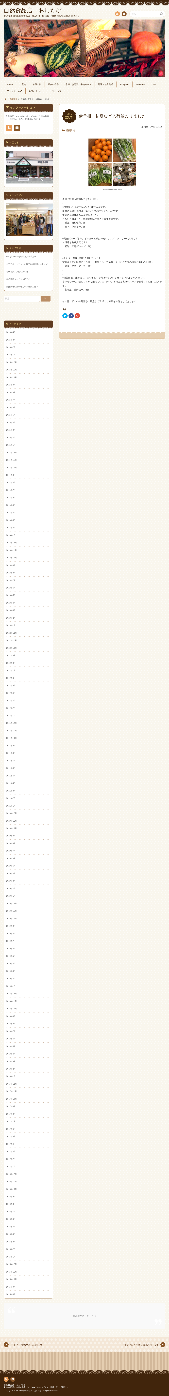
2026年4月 (11, 332)
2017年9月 (11, 1106)
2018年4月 (11, 1054)
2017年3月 (11, 1151)
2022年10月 (11, 648)
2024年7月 (11, 490)
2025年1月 (11, 445)
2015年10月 (11, 1279)
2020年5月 (11, 866)
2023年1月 (11, 625)
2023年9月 (11, 565)
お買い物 (37, 84)
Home (10, 84)
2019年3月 (11, 971)
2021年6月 (11, 768)
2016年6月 (11, 1219)
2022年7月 (11, 670)
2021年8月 (11, 753)
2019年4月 (11, 963)
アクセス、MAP (14, 91)
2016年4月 (11, 1234)
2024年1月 (11, 535)
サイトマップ (55, 91)
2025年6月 (11, 407)
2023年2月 (11, 618)
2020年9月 (11, 836)
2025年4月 (11, 422)
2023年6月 (11, 588)
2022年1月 (11, 715)
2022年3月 (11, 700)
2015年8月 (11, 1294)
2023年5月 (11, 595)
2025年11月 (11, 370)
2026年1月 (11, 355)
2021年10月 (11, 738)
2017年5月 (11, 1136)
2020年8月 (11, 843)
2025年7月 (11, 400)
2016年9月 (11, 1196)
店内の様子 (53, 84)
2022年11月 (11, 640)
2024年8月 (11, 482)
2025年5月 (11, 415)
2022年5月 (11, 685)
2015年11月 (11, 1272)
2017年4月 (11, 1144)
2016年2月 (11, 1249)
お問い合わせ (124, 14)
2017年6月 (11, 1129)
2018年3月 (11, 1061)
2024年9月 (11, 475)
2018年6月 (11, 1039)
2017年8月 (11, 1114)
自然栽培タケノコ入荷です (18, 279)
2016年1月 (11, 1257)
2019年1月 (11, 986)
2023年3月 (11, 610)
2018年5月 (11, 1046)
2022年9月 (11, 655)
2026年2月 (11, 347)
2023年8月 (11, 573)
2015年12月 (11, 1264)
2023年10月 (11, 558)
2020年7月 (11, 851)
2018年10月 (11, 1009)
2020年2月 (11, 888)
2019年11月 (11, 911)
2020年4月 (11, 873)
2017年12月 (11, 1084)
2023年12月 (11, 543)
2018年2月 (11, 1069)
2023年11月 (11, 550)
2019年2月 (11, 978)
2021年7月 (11, 761)
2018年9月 (11, 1016)
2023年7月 (11, 580)
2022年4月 (11, 693)
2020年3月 (11, 881)
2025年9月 (11, 385)
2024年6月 (11, 497)
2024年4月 (11, 512)
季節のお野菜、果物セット (78, 84)
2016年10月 (11, 1189)
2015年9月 (11, 1287)
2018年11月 (11, 1001)
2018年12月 (11, 993)
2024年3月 (11, 520)
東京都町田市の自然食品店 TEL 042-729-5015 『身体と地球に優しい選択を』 (36, 1387)
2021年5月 (11, 776)
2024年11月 (11, 460)
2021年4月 (11, 783)
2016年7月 (11, 1212)
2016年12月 (11, 1174)
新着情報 (70, 130)
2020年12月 (11, 813)
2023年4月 (11, 603)
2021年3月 (11, 791)
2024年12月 (11, 452)
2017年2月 (11, 1159)
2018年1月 (11, 1076)
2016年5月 (11, 1227)
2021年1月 (11, 806)
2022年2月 (11, 708)
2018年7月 (11, 1031)
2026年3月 (11, 340)
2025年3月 (11, 430)
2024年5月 (11, 505)
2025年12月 (11, 362)
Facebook (140, 84)
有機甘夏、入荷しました (17, 271)
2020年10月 (11, 828)
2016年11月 (11, 1181)
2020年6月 (11, 858)
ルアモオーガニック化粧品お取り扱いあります (27, 264)
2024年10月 (11, 467)
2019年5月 (11, 956)
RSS (117, 14)
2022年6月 (11, 678)
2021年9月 (11, 746)
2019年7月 (11, 941)
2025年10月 (11, 377)
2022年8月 (11, 663)
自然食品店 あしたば (84, 1316)
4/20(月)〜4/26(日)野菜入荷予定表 (21, 256)
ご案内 (22, 84)
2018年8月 (11, 1024)
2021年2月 (11, 798)
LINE (154, 84)
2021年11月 (11, 730)
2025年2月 (11, 437)
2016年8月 (11, 1204)
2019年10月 (11, 918)
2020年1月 (11, 896)
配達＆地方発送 (105, 84)
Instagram (124, 84)
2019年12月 (11, 903)
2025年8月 (11, 392)
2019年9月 (11, 926)
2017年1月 (11, 1166)
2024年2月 (11, 527)
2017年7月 (11, 1121)
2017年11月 (11, 1091)
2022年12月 (11, 633)
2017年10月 (11, 1099)
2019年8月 (11, 933)
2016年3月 (11, 1242)
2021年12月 (11, 723)
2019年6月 (11, 949)
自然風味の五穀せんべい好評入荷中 (22, 286)
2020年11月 (11, 821)
